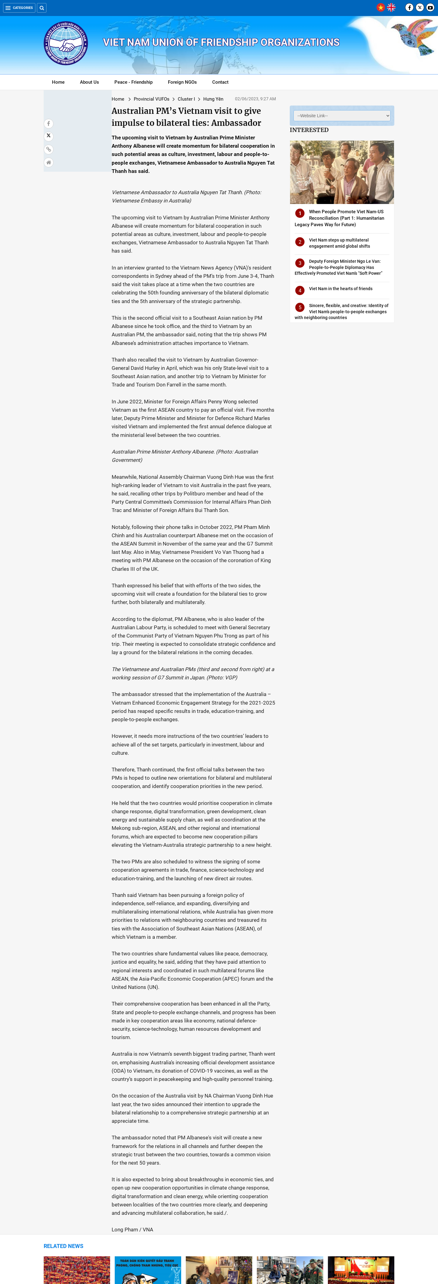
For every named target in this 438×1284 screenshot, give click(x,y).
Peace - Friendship (133, 82)
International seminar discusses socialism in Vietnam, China (361, 1118)
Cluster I (132, 99)
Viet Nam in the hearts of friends (340, 288)
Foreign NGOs (182, 82)
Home (58, 82)
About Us (89, 82)
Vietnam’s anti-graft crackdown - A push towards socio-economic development (148, 1121)
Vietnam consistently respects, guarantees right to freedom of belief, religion (146, 1189)
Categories (19, 8)
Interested (309, 130)
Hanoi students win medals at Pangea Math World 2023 (287, 1186)
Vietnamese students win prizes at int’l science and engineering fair (77, 1189)
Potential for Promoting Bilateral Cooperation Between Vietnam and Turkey (288, 1121)
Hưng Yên (159, 99)
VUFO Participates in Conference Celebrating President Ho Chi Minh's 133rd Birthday (217, 1193)
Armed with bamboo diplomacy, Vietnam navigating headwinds (360, 1186)
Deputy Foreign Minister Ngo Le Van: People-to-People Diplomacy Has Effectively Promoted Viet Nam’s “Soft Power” (338, 267)
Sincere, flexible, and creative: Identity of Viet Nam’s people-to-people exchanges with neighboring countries (341, 311)
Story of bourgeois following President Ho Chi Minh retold (215, 1118)
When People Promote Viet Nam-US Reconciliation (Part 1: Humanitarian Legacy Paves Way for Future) (339, 218)
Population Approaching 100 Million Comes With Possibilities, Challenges (73, 1121)
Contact (220, 82)
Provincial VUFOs (97, 99)
